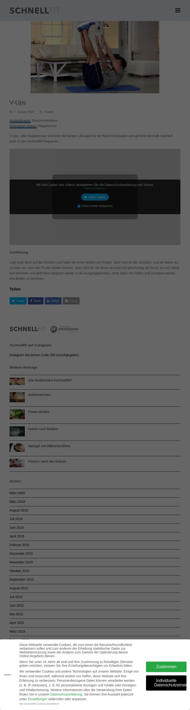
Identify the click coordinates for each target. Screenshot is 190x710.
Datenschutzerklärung (66, 694)
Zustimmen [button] (166, 666)
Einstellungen (37, 699)
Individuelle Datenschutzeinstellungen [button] (170, 683)
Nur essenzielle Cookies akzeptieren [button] (39, 703)
